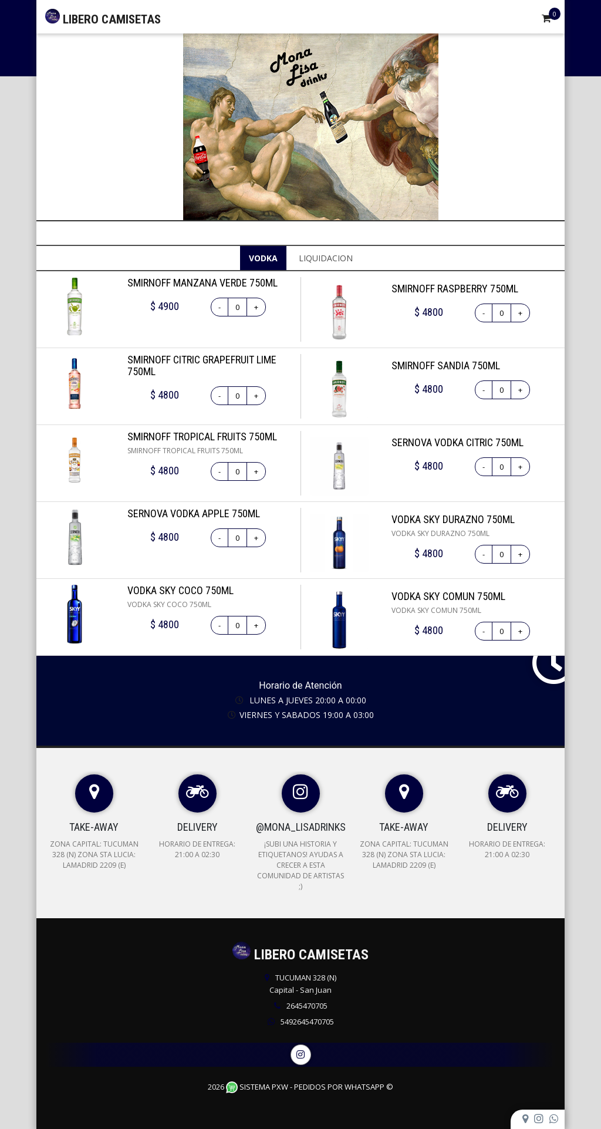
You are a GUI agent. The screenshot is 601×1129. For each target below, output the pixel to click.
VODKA (263, 258)
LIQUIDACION (326, 258)
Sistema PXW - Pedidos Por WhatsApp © (309, 1086)
